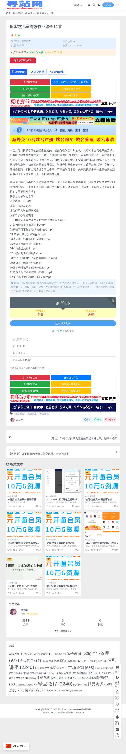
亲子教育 (42, 13)
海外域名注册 (63, 131)
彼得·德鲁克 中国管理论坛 (98, 535)
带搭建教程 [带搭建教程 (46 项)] (102, 704)
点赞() (110, 455)
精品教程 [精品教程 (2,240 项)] (55, 719)
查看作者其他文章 (63, 667)
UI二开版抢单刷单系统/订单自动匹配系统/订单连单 (100, 580)
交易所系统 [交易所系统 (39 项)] (59, 690)
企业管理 (13, 532)
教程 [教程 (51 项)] (25, 714)
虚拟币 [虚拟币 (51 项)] (66, 726)
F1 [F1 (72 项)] (23, 690)
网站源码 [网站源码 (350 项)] (36, 726)
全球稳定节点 (27, 118)
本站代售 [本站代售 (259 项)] (47, 713)
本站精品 (52, 532)
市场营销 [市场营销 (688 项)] (81, 703)
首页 (8, 13)
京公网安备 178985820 (73, 748)
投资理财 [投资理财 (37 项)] (60, 709)
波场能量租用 (27, 124)
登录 (108, 5)
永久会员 (90, 347)
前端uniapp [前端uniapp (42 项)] (79, 697)
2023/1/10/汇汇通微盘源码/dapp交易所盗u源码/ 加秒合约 (62, 537)
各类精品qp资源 (27, 131)
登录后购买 (63, 359)
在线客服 (87, 745)
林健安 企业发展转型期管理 (22, 535)
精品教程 (18, 13)
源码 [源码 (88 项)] (91, 714)
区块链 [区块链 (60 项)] (92, 696)
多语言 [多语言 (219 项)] (59, 704)
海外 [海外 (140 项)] (65, 714)
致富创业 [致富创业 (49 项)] (54, 726)
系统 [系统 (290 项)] (16, 726)
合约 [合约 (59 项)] (102, 696)
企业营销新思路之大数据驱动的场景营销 (24, 580)
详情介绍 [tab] (19, 107)
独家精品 (91, 575)
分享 (87, 455)
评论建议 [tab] (59, 107)
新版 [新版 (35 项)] (32, 714)
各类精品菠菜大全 (63, 124)
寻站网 (16, 455)
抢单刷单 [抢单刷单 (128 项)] (85, 709)
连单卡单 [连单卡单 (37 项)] (77, 726)
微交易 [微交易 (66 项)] (28, 709)
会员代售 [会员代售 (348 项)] (31, 696)
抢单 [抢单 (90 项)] (71, 709)
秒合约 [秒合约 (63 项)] (32, 720)
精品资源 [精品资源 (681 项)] (101, 720)
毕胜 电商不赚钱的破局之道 (60, 578)
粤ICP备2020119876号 (52, 748)
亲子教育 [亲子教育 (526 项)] (78, 689)
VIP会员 (40, 347)
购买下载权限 (23, 96)
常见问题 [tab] (38, 107)
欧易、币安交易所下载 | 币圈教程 (63, 118)
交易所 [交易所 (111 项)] (45, 690)
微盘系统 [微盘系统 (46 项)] (40, 709)
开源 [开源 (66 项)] (18, 709)
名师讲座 (30, 13)
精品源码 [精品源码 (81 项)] (80, 720)
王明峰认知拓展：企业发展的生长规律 (24, 623)
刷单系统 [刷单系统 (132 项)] (62, 696)
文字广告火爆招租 (63, 426)
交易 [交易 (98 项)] (32, 690)
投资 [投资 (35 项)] (50, 709)
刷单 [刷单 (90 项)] (48, 696)
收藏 (98, 455)
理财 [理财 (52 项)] (22, 720)
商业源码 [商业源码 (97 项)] (42, 704)
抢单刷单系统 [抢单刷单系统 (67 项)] (103, 709)
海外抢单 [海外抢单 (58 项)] (79, 714)
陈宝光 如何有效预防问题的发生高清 (62, 623)
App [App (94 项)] (14, 690)
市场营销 (13, 575)
